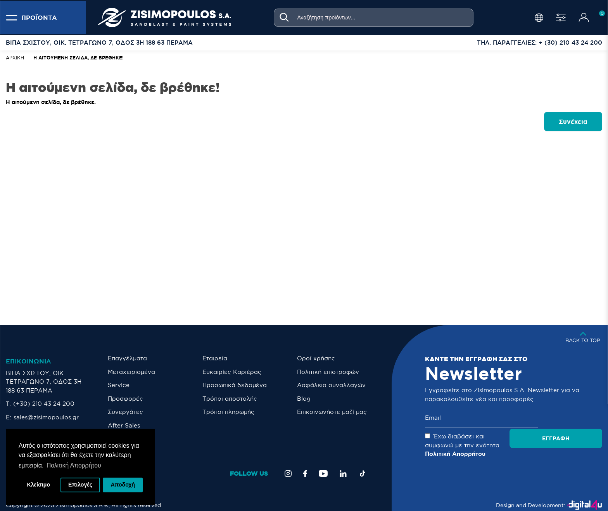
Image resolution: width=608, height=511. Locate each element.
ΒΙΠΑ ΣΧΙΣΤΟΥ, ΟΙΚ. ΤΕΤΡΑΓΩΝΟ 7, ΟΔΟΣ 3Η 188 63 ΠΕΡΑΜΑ (43, 382)
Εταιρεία (214, 358)
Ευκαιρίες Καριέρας (231, 371)
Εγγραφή (574, 418)
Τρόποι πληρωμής (228, 411)
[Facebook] (305, 464)
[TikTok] (362, 464)
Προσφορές (125, 398)
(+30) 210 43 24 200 (43, 403)
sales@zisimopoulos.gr (46, 417)
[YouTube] (323, 464)
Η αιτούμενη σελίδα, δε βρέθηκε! (78, 57)
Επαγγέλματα (127, 358)
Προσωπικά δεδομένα (234, 385)
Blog (304, 398)
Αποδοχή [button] (123, 484)
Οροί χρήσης (316, 358)
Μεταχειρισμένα (131, 371)
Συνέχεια (573, 121)
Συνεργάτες (125, 411)
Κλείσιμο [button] (38, 484)
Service (119, 385)
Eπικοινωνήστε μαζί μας (332, 411)
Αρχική (15, 57)
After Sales (124, 425)
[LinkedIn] (343, 464)
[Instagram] (288, 464)
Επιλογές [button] (80, 484)
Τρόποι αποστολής (229, 398)
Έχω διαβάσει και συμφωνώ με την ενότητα (506, 440)
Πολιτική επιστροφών (328, 371)
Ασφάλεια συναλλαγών (331, 385)
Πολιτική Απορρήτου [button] (74, 464)
